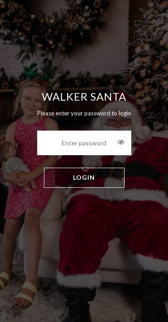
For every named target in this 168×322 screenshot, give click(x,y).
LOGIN (84, 177)
